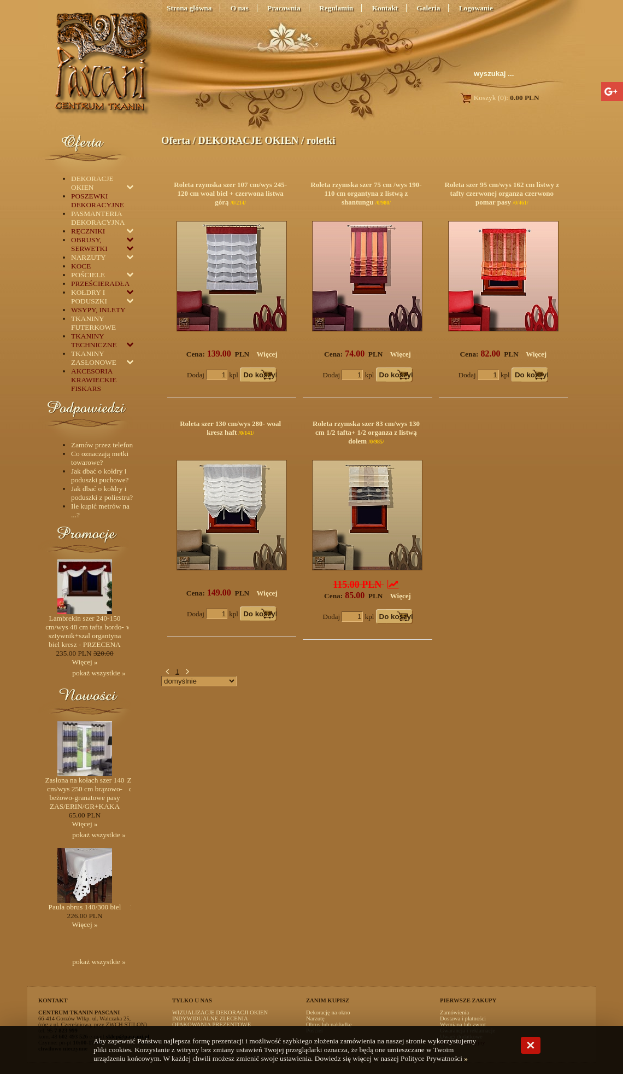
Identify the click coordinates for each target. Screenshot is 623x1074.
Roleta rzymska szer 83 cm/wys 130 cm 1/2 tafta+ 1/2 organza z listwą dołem (366, 432)
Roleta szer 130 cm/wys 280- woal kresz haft (230, 427)
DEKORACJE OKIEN (248, 140)
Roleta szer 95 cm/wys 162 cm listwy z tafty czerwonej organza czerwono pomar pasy (502, 193)
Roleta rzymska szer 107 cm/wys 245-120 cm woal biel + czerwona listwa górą (230, 193)
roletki (321, 140)
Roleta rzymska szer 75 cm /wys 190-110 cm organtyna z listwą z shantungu (365, 193)
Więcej (267, 354)
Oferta (175, 140)
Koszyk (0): (499, 98)
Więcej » (84, 662)
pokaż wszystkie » (99, 673)
